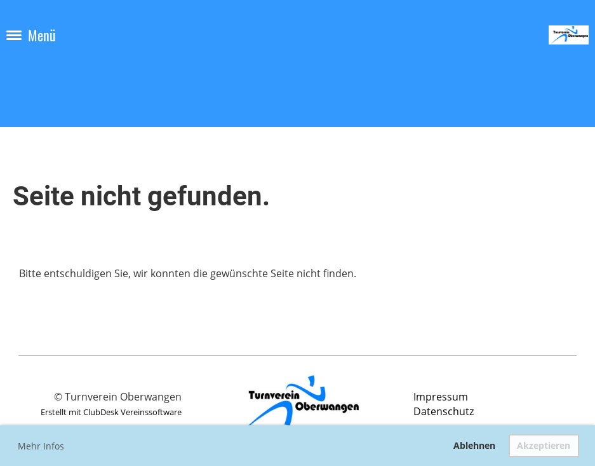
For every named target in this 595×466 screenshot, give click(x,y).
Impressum (440, 397)
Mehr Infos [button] (41, 446)
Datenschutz (443, 411)
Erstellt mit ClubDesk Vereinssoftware (111, 412)
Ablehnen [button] (474, 445)
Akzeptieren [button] (543, 445)
